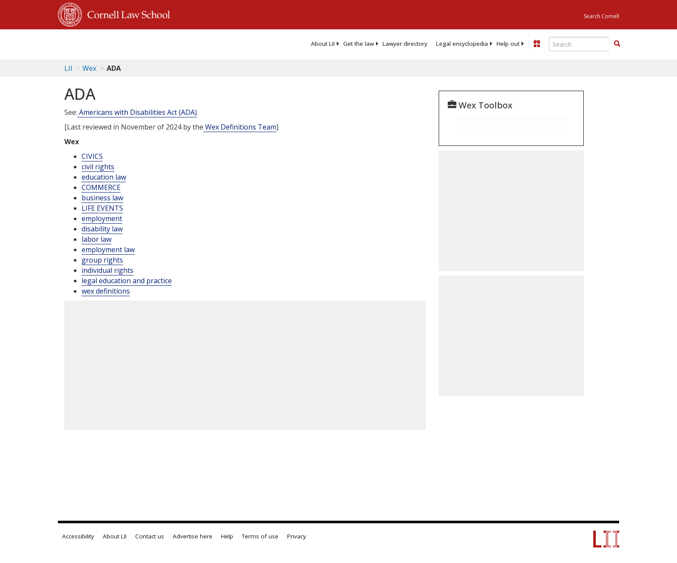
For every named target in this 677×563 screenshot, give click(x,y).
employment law (108, 249)
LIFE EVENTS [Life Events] (102, 208)
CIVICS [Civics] (92, 156)
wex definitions (106, 291)
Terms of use (260, 536)
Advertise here (192, 536)
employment (102, 218)
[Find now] (617, 44)
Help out (508, 43)
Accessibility (78, 536)
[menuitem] (323, 43)
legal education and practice (127, 280)
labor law (96, 239)
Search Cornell (601, 16)
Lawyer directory (405, 43)
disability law (102, 229)
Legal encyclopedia (462, 43)
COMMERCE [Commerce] (101, 187)
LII (68, 68)
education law (104, 177)
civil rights (98, 166)
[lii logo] (155, 43)
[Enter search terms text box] (579, 44)
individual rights (107, 270)
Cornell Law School (126, 13)
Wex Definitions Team (239, 127)
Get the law (358, 43)
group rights (102, 260)
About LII (323, 43)
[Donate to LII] (536, 43)
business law (102, 197)
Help (227, 536)
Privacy (296, 536)
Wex (89, 68)
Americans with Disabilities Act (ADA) (137, 112)
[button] (617, 44)
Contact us (149, 536)
